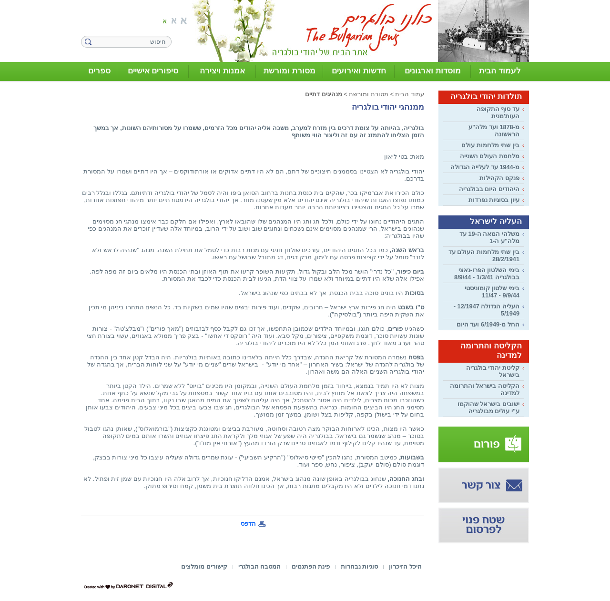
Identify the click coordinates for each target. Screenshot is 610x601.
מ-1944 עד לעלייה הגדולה (484, 167)
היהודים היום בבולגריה (489, 189)
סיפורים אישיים (153, 70)
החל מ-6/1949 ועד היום (488, 324)
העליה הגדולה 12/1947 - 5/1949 (486, 310)
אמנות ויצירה (222, 70)
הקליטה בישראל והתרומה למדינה (484, 389)
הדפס (248, 523)
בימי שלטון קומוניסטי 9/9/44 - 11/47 (492, 292)
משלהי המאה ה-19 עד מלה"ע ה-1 (489, 237)
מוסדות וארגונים (433, 70)
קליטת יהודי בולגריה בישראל (492, 371)
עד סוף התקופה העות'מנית (498, 112)
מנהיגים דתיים (323, 94)
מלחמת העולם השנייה (489, 156)
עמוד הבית (409, 94)
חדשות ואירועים (359, 70)
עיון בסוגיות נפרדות (493, 200)
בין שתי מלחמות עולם (490, 145)
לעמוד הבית (500, 70)
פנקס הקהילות (499, 178)
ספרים (99, 70)
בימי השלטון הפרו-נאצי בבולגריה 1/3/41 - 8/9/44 (486, 273)
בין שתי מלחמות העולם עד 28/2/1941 (483, 255)
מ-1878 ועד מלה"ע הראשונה (493, 130)
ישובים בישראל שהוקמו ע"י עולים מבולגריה (488, 407)
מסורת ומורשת (289, 70)
